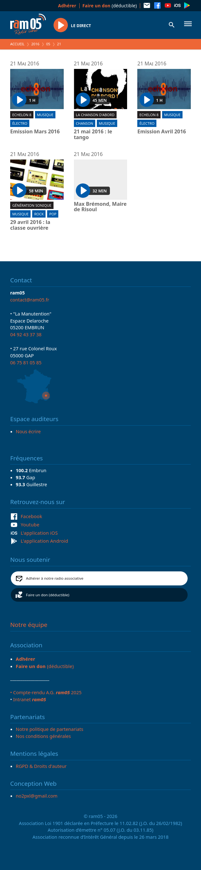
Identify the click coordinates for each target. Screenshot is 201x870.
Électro (19, 123)
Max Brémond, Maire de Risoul (100, 206)
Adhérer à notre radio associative (54, 578)
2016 (35, 43)
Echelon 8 (21, 114)
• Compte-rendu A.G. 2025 (46, 692)
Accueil (17, 43)
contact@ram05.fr (29, 299)
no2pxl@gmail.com (37, 795)
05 (48, 43)
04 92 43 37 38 (25, 334)
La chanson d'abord (95, 114)
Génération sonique (31, 205)
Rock (39, 214)
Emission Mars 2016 (35, 132)
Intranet (29, 699)
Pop (52, 214)
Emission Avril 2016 (161, 132)
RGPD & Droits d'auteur (41, 766)
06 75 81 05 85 (25, 362)
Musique (45, 114)
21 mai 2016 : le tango (93, 134)
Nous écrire (28, 431)
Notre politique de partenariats (49, 729)
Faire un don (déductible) (47, 594)
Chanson (84, 123)
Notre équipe (28, 625)
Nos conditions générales (43, 736)
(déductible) (110, 6)
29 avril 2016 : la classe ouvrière (30, 225)
